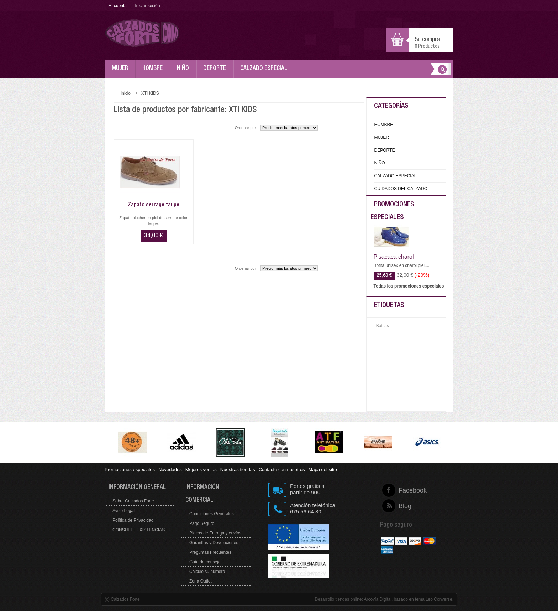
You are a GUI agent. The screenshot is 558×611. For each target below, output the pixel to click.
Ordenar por (245, 128)
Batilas (382, 325)
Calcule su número (207, 571)
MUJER (122, 72)
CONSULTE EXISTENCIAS (138, 529)
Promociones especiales (130, 469)
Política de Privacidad (132, 520)
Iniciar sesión (147, 5)
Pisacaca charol (394, 256)
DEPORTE (216, 72)
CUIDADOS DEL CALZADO (401, 188)
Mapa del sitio (322, 469)
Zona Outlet (200, 581)
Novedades (170, 469)
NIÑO (185, 72)
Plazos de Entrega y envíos (215, 533)
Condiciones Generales (211, 513)
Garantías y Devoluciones (213, 542)
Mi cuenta (117, 5)
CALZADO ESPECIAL (265, 72)
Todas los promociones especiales (409, 286)
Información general (137, 488)
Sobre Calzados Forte (133, 501)
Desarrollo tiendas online (338, 599)
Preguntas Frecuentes (210, 552)
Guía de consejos (205, 561)
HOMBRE (154, 72)
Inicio (126, 93)
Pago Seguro (201, 523)
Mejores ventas (201, 469)
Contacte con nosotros (281, 469)
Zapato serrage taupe (153, 205)
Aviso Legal (123, 510)
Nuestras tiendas (237, 469)
